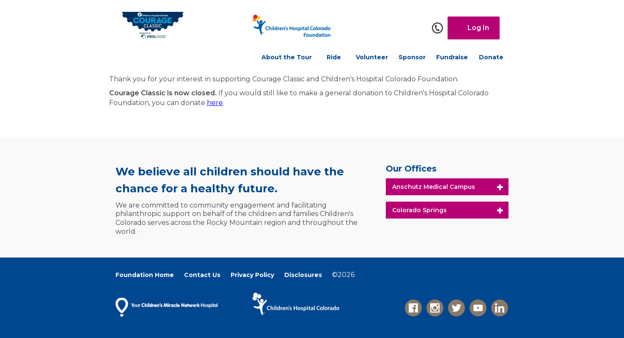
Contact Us (202, 275)
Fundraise (452, 57)
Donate (491, 57)
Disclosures (303, 275)
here (215, 103)
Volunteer (372, 57)
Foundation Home (144, 275)
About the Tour (286, 57)
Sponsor (412, 57)
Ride (334, 57)
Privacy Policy (252, 275)
